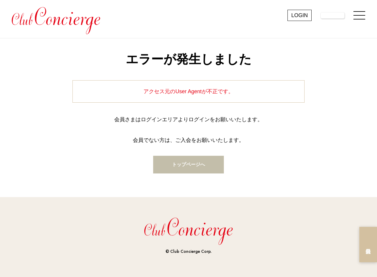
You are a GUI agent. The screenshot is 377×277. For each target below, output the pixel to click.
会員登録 (368, 244)
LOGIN (299, 15)
